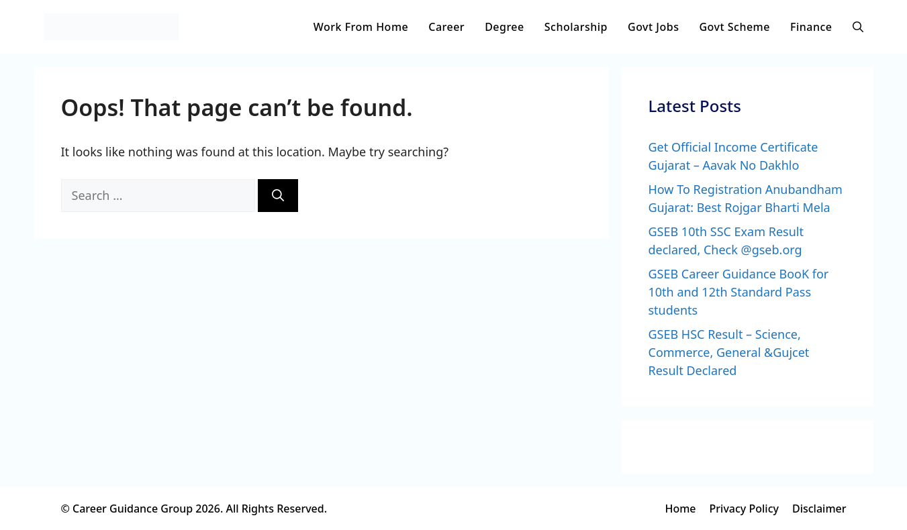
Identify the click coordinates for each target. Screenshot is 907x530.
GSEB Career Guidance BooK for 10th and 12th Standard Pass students (739, 292)
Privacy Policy (744, 508)
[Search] (278, 195)
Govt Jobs (653, 26)
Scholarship (576, 26)
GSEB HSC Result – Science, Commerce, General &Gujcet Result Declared (729, 352)
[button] (858, 27)
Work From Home (361, 26)
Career (446, 26)
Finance (811, 26)
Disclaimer (819, 508)
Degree (504, 26)
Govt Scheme (734, 26)
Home (680, 508)
